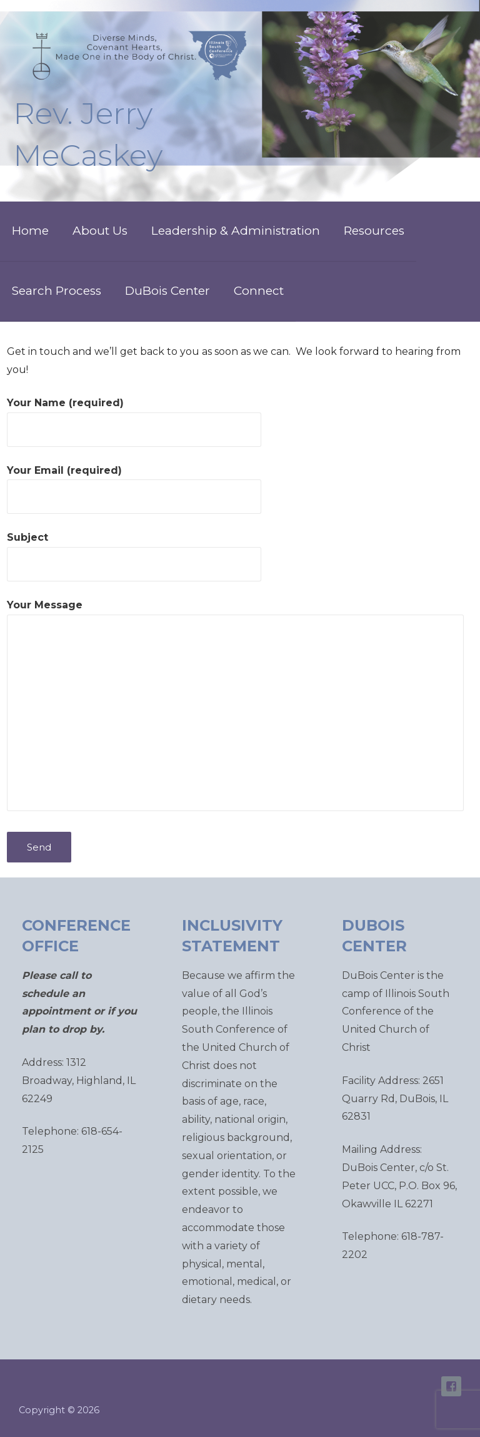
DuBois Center (167, 291)
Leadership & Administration (235, 230)
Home (30, 230)
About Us (100, 230)
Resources (374, 230)
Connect (259, 291)
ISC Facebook (451, 1386)
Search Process (56, 291)
